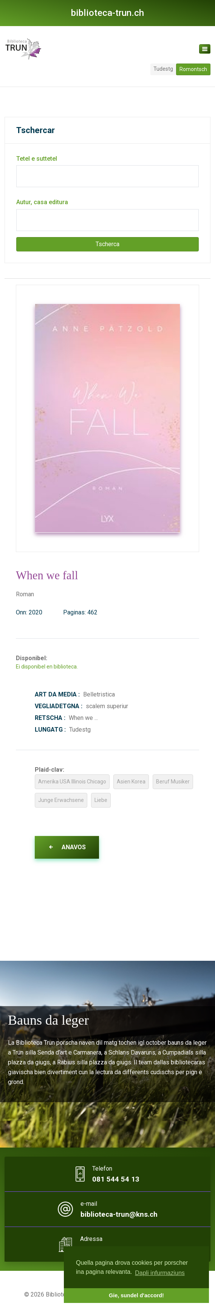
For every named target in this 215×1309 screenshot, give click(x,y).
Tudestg (163, 69)
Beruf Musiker (173, 782)
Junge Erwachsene (61, 800)
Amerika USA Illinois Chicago (72, 782)
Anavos (67, 847)
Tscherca (107, 244)
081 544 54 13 (115, 1179)
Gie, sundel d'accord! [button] (136, 1295)
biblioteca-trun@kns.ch (119, 1214)
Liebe (100, 800)
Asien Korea (131, 782)
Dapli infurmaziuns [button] (160, 1273)
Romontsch (193, 69)
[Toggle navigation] (204, 49)
